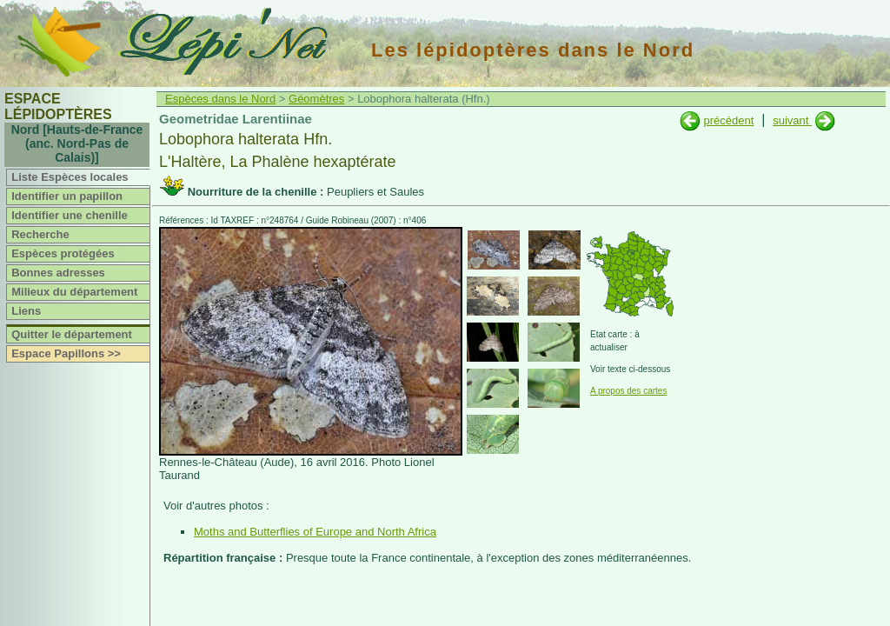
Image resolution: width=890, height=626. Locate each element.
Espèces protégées (63, 253)
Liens (26, 310)
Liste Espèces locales (69, 176)
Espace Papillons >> (66, 353)
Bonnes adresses (58, 272)
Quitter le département (71, 334)
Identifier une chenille (69, 215)
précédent (728, 120)
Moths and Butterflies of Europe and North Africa (315, 531)
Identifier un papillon (67, 196)
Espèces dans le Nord (220, 98)
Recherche (40, 234)
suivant (792, 120)
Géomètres (316, 98)
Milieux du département (74, 291)
